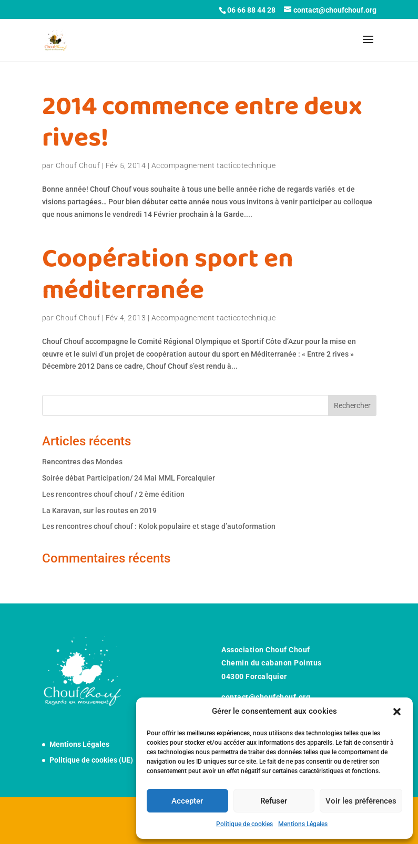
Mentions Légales (303, 824)
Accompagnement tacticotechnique (213, 165)
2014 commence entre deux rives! (202, 122)
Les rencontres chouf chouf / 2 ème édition (113, 494)
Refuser (273, 801)
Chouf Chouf (78, 165)
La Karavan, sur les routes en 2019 (99, 510)
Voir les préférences (360, 801)
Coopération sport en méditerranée (167, 274)
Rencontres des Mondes (82, 461)
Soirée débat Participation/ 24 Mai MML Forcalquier (128, 478)
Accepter (187, 801)
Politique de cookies (244, 824)
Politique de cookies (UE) (91, 760)
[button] (397, 711)
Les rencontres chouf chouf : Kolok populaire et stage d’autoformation (159, 526)
